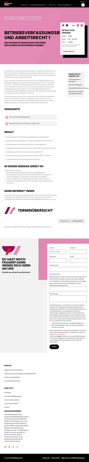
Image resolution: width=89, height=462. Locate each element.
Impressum (46, 458)
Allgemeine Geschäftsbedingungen (73, 458)
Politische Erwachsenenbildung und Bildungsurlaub (20, 374)
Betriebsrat (17, 18)
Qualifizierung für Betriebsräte (13, 370)
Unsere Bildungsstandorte (12, 381)
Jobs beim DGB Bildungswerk (13, 396)
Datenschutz (55, 458)
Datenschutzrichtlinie (59, 334)
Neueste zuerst (78, 221)
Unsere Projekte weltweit (11, 400)
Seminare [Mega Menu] (25, 5)
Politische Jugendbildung (12, 377)
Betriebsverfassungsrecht (32, 18)
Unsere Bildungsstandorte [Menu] (39, 5)
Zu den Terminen (68, 51)
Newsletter (7, 393)
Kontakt (82, 2)
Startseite (8, 18)
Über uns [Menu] (52, 5)
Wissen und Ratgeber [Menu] (65, 5)
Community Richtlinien (11, 403)
